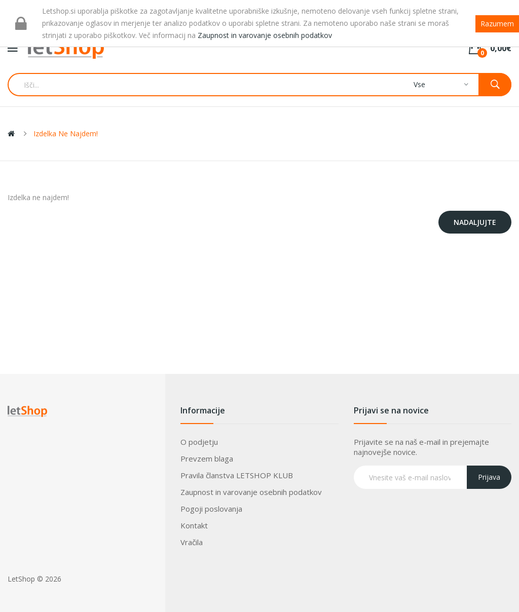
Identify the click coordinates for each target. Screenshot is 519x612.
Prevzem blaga (206, 458)
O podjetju (199, 442)
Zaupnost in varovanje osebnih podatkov (251, 492)
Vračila (191, 542)
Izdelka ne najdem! (65, 133)
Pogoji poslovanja (211, 509)
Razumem (497, 23)
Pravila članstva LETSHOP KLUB (236, 475)
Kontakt (194, 525)
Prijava (489, 477)
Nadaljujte (475, 222)
